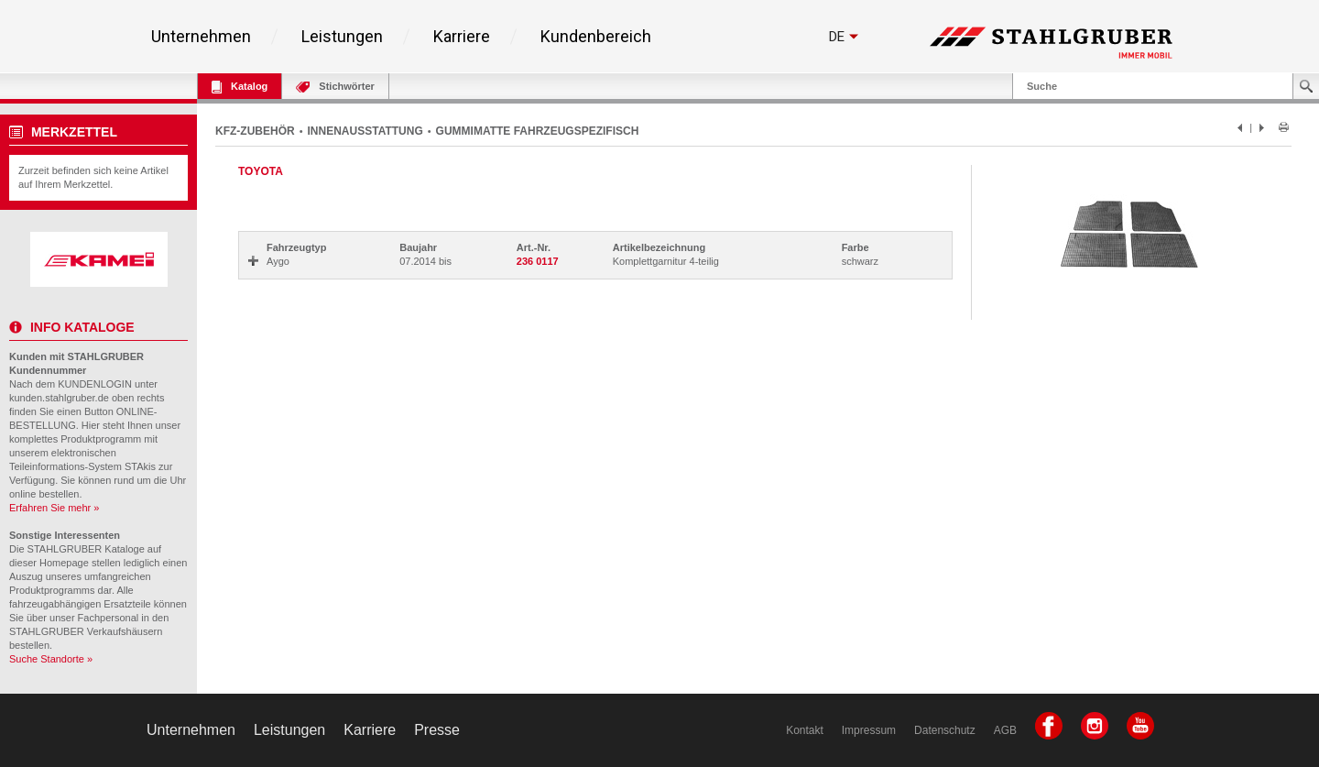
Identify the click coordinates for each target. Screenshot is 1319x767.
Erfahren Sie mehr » (54, 507)
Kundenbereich (595, 36)
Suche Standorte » (51, 658)
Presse (437, 730)
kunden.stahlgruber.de (59, 397)
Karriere (461, 36)
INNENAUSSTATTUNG (365, 131)
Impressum (869, 730)
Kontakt (804, 730)
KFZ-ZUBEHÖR (255, 131)
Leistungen (342, 36)
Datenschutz (945, 730)
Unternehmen (201, 36)
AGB (1005, 730)
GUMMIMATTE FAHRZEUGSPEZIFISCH (537, 131)
